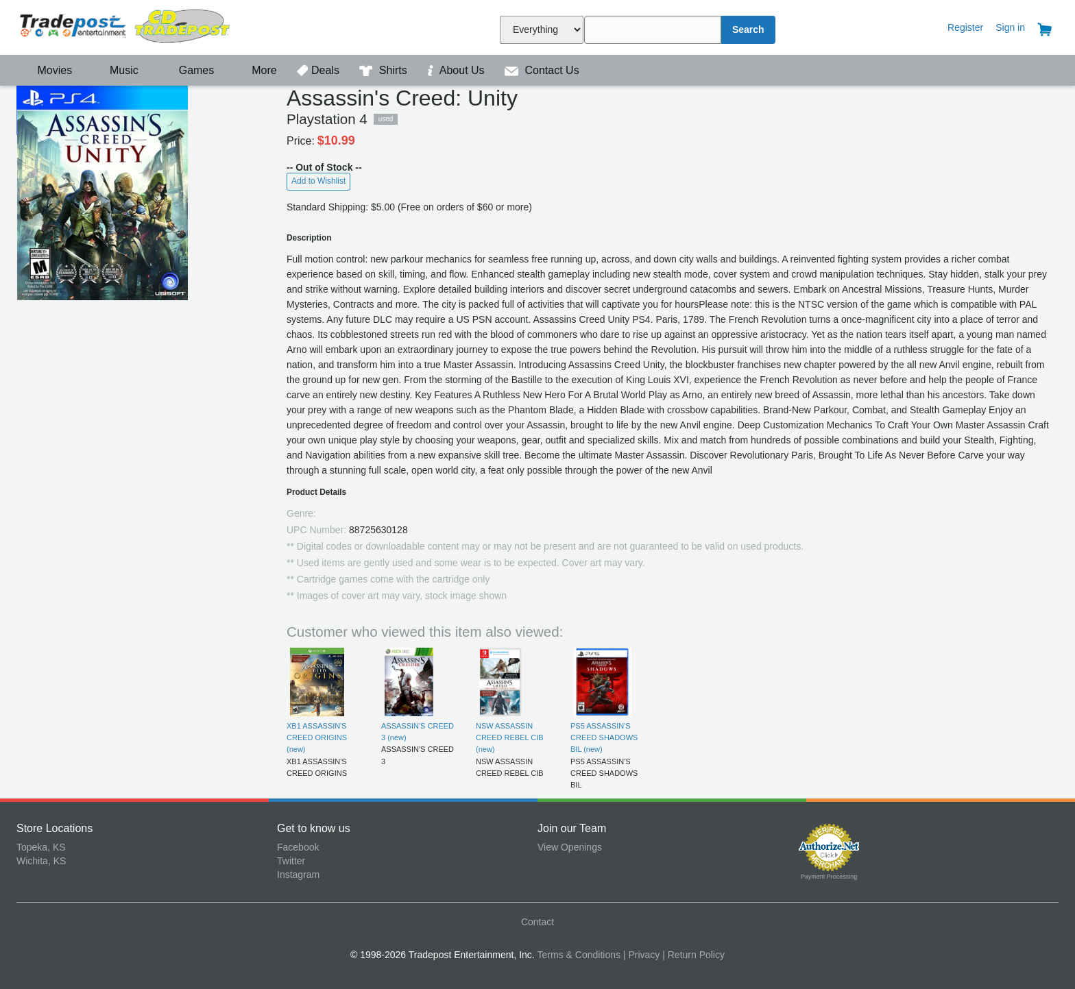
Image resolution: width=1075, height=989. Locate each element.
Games (187, 70)
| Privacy (641, 954)
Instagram (298, 874)
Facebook (298, 847)
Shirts (384, 70)
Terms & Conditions (579, 954)
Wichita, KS (41, 860)
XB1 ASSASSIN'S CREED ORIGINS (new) (317, 738)
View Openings (570, 847)
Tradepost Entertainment (146, 26)
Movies (45, 70)
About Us (457, 70)
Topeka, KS (41, 847)
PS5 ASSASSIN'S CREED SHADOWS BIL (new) (604, 738)
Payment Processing (829, 876)
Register (965, 27)
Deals (319, 70)
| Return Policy (693, 954)
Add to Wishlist (318, 181)
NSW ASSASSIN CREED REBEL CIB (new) (510, 738)
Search (748, 29)
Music (117, 70)
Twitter (291, 860)
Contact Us (542, 70)
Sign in (1010, 27)
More (257, 70)
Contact (537, 921)
